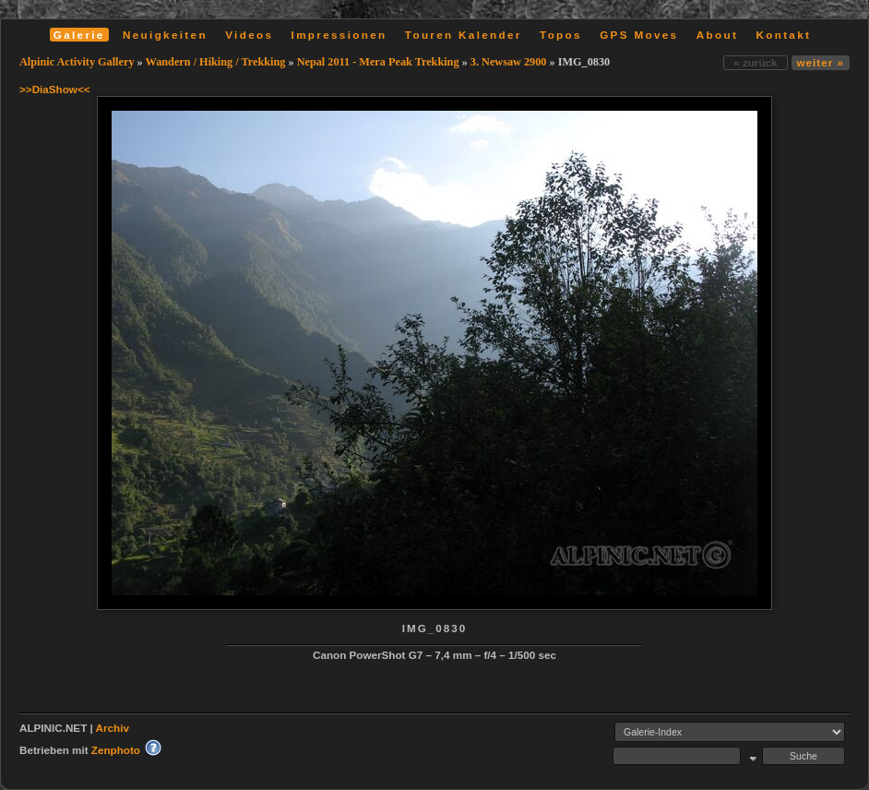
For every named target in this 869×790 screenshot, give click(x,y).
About (717, 35)
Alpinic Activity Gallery (77, 61)
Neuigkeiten (165, 35)
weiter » (820, 62)
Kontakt (783, 35)
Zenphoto (115, 750)
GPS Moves (639, 35)
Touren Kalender (463, 35)
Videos (249, 35)
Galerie (79, 35)
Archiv (112, 728)
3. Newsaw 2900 (508, 61)
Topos (561, 35)
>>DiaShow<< (54, 89)
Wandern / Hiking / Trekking (216, 61)
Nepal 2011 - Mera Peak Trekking (378, 61)
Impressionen (339, 35)
